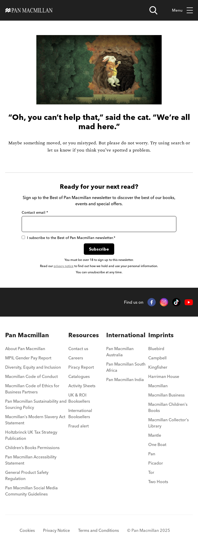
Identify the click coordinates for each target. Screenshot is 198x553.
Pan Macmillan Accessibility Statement (30, 460)
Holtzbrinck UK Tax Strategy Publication (31, 435)
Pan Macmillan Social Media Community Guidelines (31, 491)
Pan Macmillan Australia (120, 351)
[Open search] (153, 10)
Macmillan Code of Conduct (31, 376)
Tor (151, 472)
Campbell (157, 357)
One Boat (157, 444)
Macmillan (158, 385)
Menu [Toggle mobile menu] (182, 10)
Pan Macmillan (27, 335)
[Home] (29, 10)
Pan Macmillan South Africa (125, 367)
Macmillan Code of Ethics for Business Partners (32, 388)
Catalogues (79, 376)
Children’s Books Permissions (32, 447)
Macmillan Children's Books (167, 407)
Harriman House (163, 376)
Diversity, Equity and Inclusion (33, 367)
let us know (59, 150)
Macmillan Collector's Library (168, 422)
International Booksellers (80, 413)
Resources (83, 335)
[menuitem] (36, 350)
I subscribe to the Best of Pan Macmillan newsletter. (68, 237)
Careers (75, 357)
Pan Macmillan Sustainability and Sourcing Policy (36, 404)
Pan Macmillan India (125, 379)
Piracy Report (81, 367)
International (125, 335)
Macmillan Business (166, 395)
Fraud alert (78, 425)
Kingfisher (157, 367)
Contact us (78, 348)
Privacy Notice (56, 530)
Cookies (27, 530)
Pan (151, 453)
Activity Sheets (81, 385)
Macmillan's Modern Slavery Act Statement (35, 419)
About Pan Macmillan (25, 348)
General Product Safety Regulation (26, 475)
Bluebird (156, 348)
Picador (155, 463)
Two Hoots (158, 481)
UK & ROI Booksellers (79, 398)
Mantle (154, 435)
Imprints (161, 335)
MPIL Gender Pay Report (28, 357)
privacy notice (63, 266)
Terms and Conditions (98, 530)
